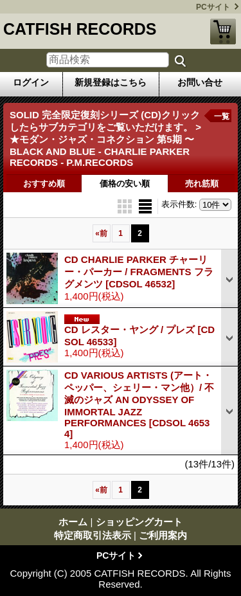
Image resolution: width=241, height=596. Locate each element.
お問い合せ (199, 82)
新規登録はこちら (111, 82)
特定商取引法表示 (92, 535)
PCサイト (213, 7)
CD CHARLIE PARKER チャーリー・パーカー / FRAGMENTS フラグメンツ (138, 271)
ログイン (31, 82)
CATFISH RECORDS (79, 29)
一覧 (221, 116)
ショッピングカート (223, 31)
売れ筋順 (202, 183)
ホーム (72, 521)
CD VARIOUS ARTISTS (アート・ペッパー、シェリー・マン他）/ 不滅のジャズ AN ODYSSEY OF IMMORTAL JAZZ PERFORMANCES (139, 404)
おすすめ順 (44, 183)
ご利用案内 (163, 535)
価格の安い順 (125, 183)
